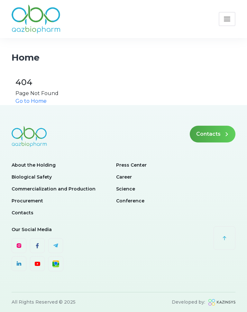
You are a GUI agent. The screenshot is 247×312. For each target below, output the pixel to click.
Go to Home (31, 101)
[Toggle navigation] (227, 19)
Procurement (27, 201)
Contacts (212, 134)
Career (124, 177)
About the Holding (34, 165)
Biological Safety (32, 177)
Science (125, 189)
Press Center (131, 165)
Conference (130, 201)
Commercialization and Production (54, 189)
